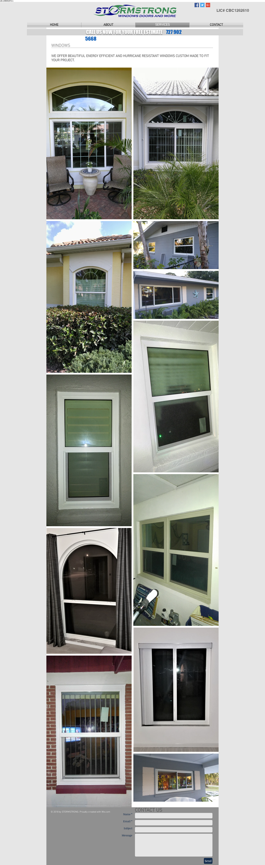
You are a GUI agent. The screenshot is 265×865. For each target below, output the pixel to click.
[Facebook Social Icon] (197, 5)
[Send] (208, 861)
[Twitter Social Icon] (202, 5)
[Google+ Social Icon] (208, 5)
